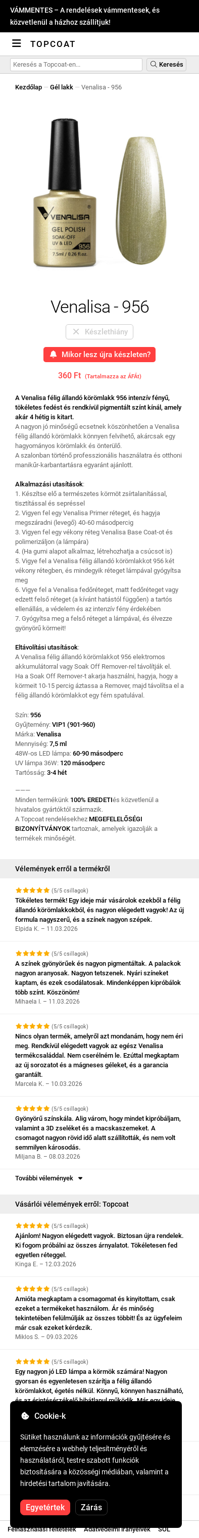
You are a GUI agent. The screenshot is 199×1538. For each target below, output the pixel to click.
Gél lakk (61, 87)
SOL (164, 1529)
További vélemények (49, 1178)
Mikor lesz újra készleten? (99, 354)
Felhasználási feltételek (42, 1529)
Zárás (91, 1507)
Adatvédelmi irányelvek (117, 1529)
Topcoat (53, 44)
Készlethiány (99, 331)
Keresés (166, 64)
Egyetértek (45, 1507)
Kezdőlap (28, 87)
